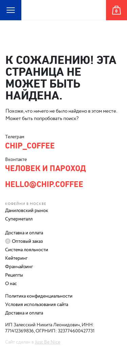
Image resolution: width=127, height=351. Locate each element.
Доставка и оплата (24, 233)
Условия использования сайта (36, 304)
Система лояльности (26, 250)
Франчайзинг (19, 266)
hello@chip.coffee (44, 184)
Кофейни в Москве (25, 204)
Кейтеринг (16, 258)
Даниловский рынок (26, 210)
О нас (11, 283)
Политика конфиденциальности (38, 296)
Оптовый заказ (27, 241)
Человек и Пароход (45, 168)
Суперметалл (19, 219)
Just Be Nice (47, 342)
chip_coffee (30, 145)
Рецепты (14, 275)
